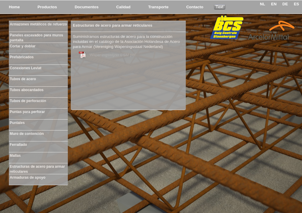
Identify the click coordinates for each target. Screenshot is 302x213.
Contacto (194, 7)
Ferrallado (18, 145)
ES (296, 4)
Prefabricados (22, 57)
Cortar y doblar (22, 46)
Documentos (87, 7)
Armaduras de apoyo (27, 177)
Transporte (158, 7)
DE (285, 4)
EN (274, 4)
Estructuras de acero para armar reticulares (37, 168)
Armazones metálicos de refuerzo (38, 24)
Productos (47, 7)
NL (262, 4)
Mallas (15, 156)
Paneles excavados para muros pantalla (36, 36)
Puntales (17, 123)
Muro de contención (27, 134)
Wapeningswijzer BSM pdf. (113, 55)
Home (14, 7)
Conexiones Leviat (25, 68)
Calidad (123, 7)
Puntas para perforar (27, 112)
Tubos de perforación (28, 101)
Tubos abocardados (27, 90)
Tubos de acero (23, 79)
